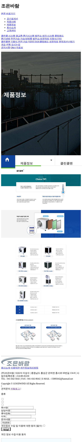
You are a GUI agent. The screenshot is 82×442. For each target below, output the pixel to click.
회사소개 (11, 27)
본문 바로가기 (8, 13)
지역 (3, 416)
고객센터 (11, 30)
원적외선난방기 (67, 41)
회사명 (4, 407)
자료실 (19, 47)
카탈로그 (16, 389)
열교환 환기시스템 (25, 36)
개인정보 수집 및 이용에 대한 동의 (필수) (21, 426)
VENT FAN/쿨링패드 (38, 41)
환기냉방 (5, 38)
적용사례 (11, 21)
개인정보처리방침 (29, 368)
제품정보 (11, 24)
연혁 (8, 44)
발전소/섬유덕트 (41, 38)
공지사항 (5, 47)
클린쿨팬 (5, 41)
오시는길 (15, 44)
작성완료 (6, 423)
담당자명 (5, 410)
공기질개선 (12, 19)
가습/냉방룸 (26, 38)
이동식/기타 (56, 38)
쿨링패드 (59, 36)
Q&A (13, 47)
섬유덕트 (53, 41)
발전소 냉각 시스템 (44, 36)
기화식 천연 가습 (19, 41)
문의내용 (5, 419)
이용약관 (15, 368)
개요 (3, 44)
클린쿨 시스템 (8, 36)
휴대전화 (5, 413)
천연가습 (15, 38)
